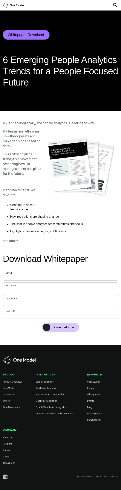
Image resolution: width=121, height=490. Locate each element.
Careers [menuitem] (7, 450)
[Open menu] (105, 5)
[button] (115, 5)
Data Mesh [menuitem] (8, 388)
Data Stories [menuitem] (9, 394)
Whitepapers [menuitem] (93, 394)
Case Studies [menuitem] (93, 381)
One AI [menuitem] (6, 400)
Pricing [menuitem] (90, 388)
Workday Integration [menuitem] (46, 388)
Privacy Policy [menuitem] (94, 413)
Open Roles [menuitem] (9, 463)
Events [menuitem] (90, 400)
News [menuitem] (6, 456)
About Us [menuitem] (7, 437)
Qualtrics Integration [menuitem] (46, 400)
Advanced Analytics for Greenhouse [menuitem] (54, 413)
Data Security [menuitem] (94, 420)
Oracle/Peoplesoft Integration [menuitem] (51, 407)
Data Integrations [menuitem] (44, 381)
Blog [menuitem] (89, 407)
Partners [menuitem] (7, 443)
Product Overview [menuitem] (12, 381)
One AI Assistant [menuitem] (11, 407)
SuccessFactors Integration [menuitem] (50, 394)
